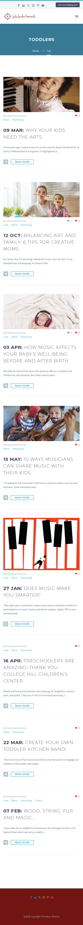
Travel (38, 800)
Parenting (18, 119)
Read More (22, 161)
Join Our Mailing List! (67, 4)
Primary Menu (76, 16)
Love (6, 224)
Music (6, 119)
